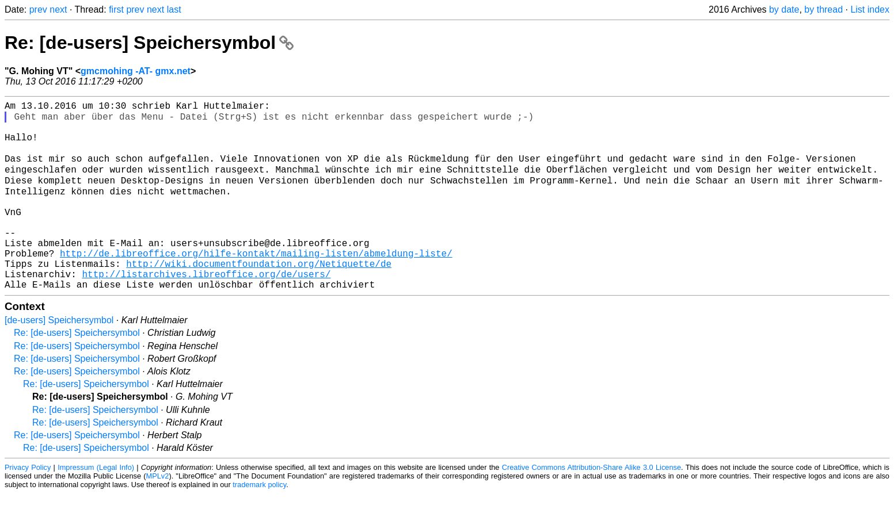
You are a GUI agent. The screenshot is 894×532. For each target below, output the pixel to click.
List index (869, 9)
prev (38, 9)
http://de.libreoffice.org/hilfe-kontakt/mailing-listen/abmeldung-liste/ (256, 284)
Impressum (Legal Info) (96, 506)
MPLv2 (157, 514)
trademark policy (259, 523)
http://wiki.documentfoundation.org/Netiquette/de (258, 297)
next (58, 9)
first (116, 9)
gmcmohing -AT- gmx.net (136, 71)
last (174, 9)
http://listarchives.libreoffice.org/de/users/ (206, 310)
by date (784, 9)
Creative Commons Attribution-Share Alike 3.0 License (591, 506)
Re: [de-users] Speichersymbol (149, 42)
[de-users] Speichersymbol (59, 358)
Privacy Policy (28, 506)
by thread (823, 9)
